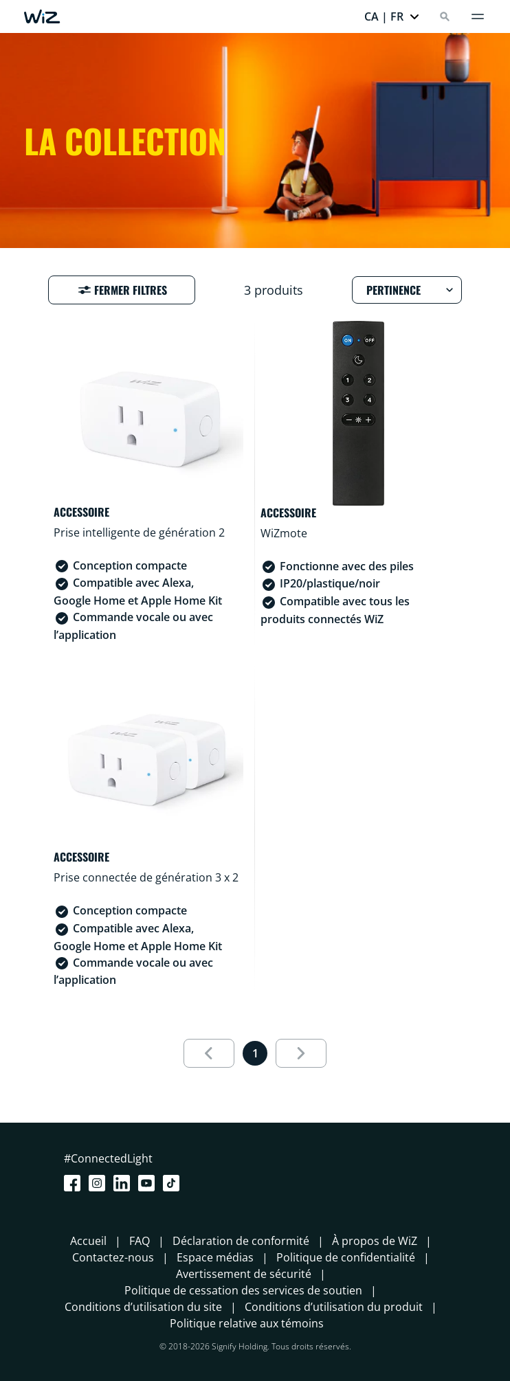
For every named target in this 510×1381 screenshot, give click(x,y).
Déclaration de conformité (241, 1240)
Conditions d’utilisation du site (143, 1306)
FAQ (139, 1240)
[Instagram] (100, 1183)
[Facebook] (75, 1183)
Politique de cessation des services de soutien (243, 1290)
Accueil (88, 1240)
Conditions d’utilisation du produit (334, 1306)
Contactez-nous (113, 1257)
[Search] (444, 16)
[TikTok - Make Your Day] (174, 1183)
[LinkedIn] (124, 1183)
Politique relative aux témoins (247, 1323)
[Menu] (477, 16)
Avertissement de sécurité (243, 1273)
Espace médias (215, 1257)
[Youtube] (149, 1183)
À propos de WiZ (374, 1240)
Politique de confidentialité (345, 1257)
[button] (392, 16)
